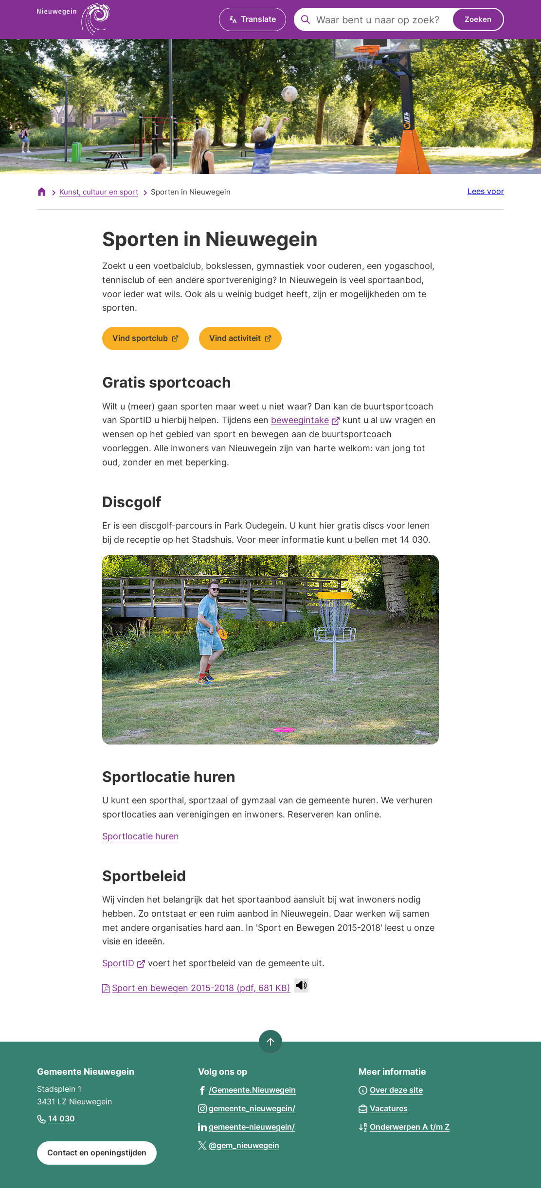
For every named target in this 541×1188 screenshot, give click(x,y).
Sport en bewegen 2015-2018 (196, 988)
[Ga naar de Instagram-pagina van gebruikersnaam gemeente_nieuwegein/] (247, 1108)
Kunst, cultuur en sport (98, 191)
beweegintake (305, 420)
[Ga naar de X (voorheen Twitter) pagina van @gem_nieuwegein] (239, 1145)
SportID (123, 963)
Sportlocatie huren (140, 836)
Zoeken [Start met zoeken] (478, 19)
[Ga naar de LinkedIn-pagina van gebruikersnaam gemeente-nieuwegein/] (246, 1126)
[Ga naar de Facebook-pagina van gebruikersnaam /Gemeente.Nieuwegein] (247, 1089)
